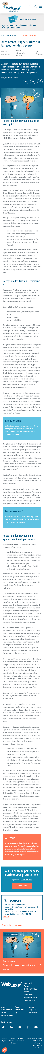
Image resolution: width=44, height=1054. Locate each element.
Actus (3, 1007)
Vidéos (3, 1013)
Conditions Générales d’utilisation (12, 1041)
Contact (31, 1007)
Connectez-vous (26, 880)
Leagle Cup (32, 1010)
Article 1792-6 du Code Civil (15, 905)
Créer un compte (22, 886)
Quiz (16, 1013)
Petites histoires (7, 1015)
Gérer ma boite (6, 1010)
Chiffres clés (19, 1010)
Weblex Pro (33, 1013)
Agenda (17, 1007)
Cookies (28, 1038)
